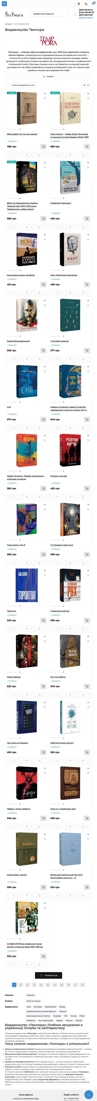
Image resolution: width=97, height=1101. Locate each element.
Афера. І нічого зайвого (18, 809)
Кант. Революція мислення (63, 275)
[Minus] (14, 155)
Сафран (59, 1020)
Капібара (38, 1007)
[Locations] (78, 3)
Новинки (30, 995)
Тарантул (11, 611)
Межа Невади (14, 677)
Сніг (9, 407)
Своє (29, 1007)
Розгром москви (58, 476)
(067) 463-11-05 (85, 15)
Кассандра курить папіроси (21, 275)
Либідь (62, 1007)
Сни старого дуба (45, 1020)
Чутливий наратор (59, 341)
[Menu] (4, 3)
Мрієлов (62, 1011)
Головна (8, 24)
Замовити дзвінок (86, 17)
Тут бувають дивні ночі (61, 545)
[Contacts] (86, 3)
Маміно (69, 1020)
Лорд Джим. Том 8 (16, 545)
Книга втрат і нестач (17, 875)
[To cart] (43, 146)
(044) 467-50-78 (86, 12)
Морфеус (57, 1016)
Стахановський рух (59, 611)
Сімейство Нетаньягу (60, 203)
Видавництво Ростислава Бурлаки (41, 1011)
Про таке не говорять (17, 743)
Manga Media (50, 1007)
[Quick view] (45, 93)
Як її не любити (57, 677)
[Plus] (39, 155)
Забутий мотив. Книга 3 (62, 743)
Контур (73, 1016)
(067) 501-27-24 (86, 10)
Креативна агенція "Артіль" (38, 1016)
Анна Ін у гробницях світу (63, 809)
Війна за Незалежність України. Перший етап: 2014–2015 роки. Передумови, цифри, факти (22, 206)
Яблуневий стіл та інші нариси (22, 134)
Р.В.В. (82, 1016)
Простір (78, 1020)
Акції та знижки (33, 1001)
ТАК (65, 1016)
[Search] (30, 13)
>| (82, 985)
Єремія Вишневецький (18, 341)
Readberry (31, 1020)
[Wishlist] (45, 98)
